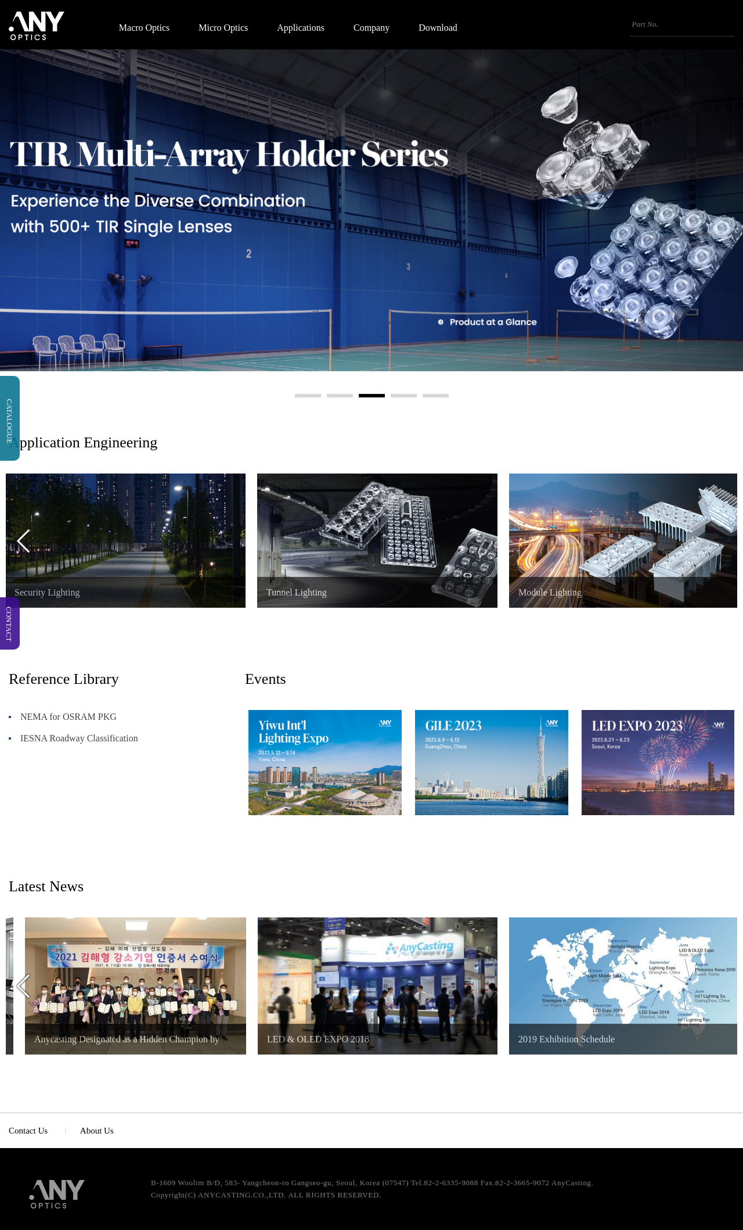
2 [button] (340, 395)
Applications (300, 28)
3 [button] (372, 395)
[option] (377, 541)
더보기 (722, 681)
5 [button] (436, 395)
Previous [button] (23, 541)
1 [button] (308, 395)
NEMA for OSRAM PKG (68, 717)
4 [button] (404, 395)
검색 (728, 24)
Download (438, 28)
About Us (97, 1130)
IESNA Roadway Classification (79, 738)
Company (371, 28)
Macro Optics (144, 28)
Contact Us (28, 1130)
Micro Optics (223, 28)
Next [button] (719, 541)
